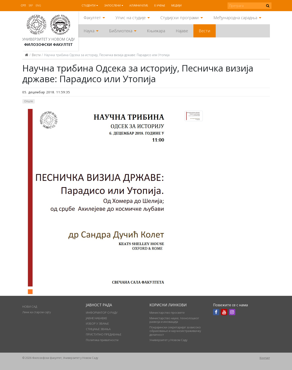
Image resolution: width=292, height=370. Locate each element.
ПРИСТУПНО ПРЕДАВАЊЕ (103, 334)
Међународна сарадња (235, 17)
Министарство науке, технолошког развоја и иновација (174, 320)
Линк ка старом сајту (36, 312)
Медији (176, 5)
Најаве (182, 30)
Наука (89, 30)
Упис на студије (131, 17)
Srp (31, 5)
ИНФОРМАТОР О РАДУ (102, 313)
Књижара (156, 30)
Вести (204, 30)
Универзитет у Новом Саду (48, 39)
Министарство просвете (167, 313)
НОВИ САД (29, 307)
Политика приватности (102, 340)
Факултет (92, 17)
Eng (38, 5)
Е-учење (159, 5)
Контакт (265, 358)
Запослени (112, 5)
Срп (23, 5)
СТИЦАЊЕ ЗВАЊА (98, 329)
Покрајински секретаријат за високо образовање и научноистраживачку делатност (175, 331)
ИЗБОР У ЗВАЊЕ (97, 323)
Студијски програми (179, 17)
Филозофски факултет (48, 44)
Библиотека (120, 30)
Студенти (88, 5)
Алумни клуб (138, 5)
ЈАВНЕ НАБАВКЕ (96, 318)
